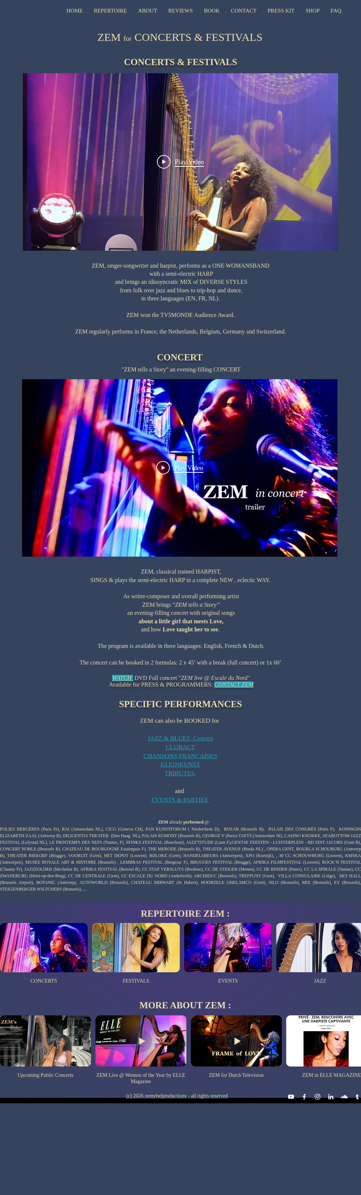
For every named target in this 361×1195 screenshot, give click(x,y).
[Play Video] (180, 162)
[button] (110, 10)
